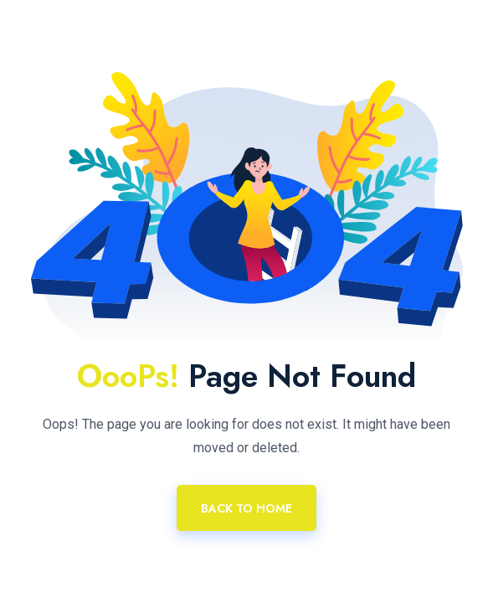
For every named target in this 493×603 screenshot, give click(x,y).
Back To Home (246, 508)
